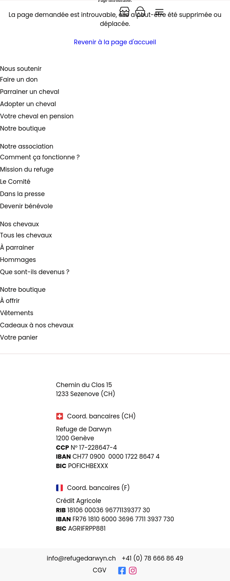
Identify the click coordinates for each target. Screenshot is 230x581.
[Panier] (124, 11)
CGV (100, 570)
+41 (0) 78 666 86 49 (152, 558)
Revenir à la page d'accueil (115, 42)
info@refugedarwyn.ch (81, 558)
